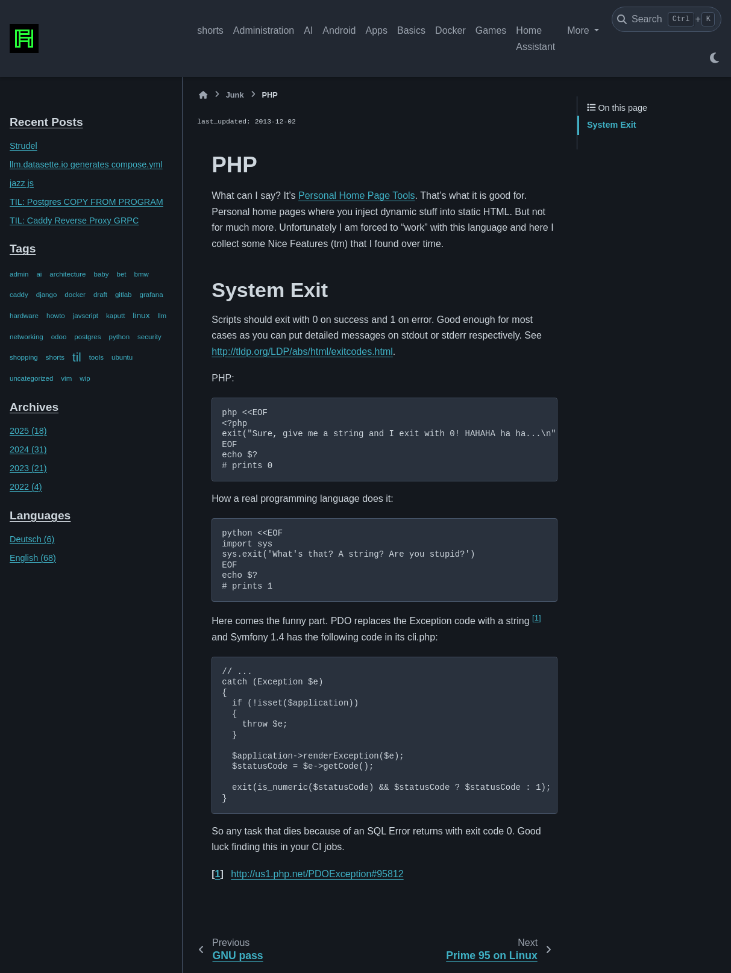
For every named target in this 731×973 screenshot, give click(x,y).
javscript (85, 315)
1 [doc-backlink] (218, 874)
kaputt (115, 315)
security (149, 336)
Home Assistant (535, 38)
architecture (67, 274)
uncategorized (31, 378)
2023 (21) (28, 468)
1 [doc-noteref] (536, 617)
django (46, 294)
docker (75, 294)
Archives (34, 407)
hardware (24, 315)
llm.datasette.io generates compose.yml (86, 164)
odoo (59, 336)
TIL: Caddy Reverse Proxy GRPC (74, 220)
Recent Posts (46, 122)
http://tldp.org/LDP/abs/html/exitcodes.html (302, 351)
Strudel (23, 146)
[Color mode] (714, 58)
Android (339, 30)
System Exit (611, 125)
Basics (411, 30)
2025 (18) (28, 431)
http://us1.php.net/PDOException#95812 (317, 874)
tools (96, 357)
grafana (151, 294)
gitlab (123, 294)
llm (161, 315)
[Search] (666, 19)
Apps (376, 30)
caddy (19, 294)
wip (85, 378)
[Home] (203, 95)
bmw (141, 274)
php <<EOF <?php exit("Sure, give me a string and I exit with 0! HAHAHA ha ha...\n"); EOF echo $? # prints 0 (389, 439)
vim (66, 378)
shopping (24, 357)
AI (308, 30)
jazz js (22, 183)
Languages (40, 515)
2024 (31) (28, 449)
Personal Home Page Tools (356, 195)
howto (55, 315)
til (76, 357)
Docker (450, 30)
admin (19, 274)
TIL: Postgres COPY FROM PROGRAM (86, 202)
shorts (210, 30)
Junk (235, 94)
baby (101, 274)
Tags (23, 248)
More (579, 30)
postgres (87, 336)
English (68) (33, 558)
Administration (263, 30)
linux (141, 315)
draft (100, 294)
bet (122, 274)
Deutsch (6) (32, 539)
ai (39, 274)
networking (26, 336)
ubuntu (122, 357)
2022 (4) (26, 487)
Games (491, 30)
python (119, 336)
